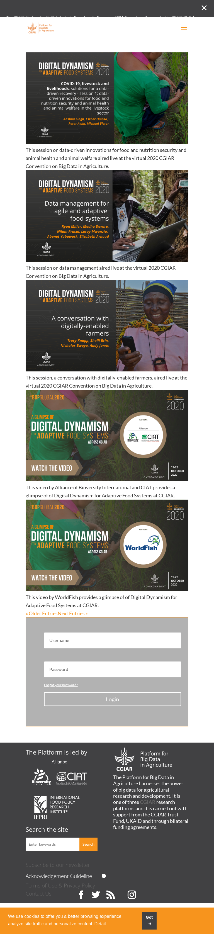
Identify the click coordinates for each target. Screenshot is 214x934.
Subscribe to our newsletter (58, 865)
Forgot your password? (61, 685)
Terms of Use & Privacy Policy (60, 885)
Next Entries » (73, 613)
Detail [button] (100, 923)
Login (112, 699)
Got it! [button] (149, 920)
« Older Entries (42, 613)
